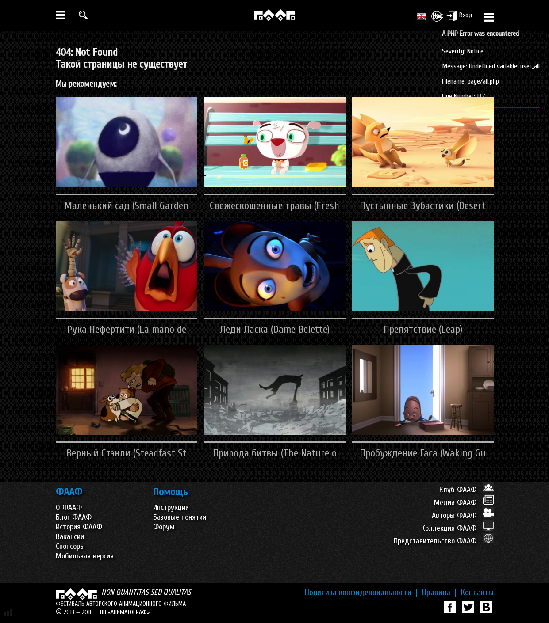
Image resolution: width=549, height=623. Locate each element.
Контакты (477, 592)
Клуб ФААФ (466, 489)
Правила (439, 592)
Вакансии (70, 536)
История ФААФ (79, 527)
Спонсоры (70, 546)
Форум (164, 527)
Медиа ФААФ (464, 502)
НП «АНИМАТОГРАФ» (125, 612)
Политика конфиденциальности (361, 592)
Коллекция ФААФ (457, 528)
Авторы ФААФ (463, 515)
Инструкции (171, 507)
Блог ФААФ (74, 517)
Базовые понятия (179, 517)
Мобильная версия (85, 556)
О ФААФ (69, 507)
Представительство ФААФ (444, 541)
